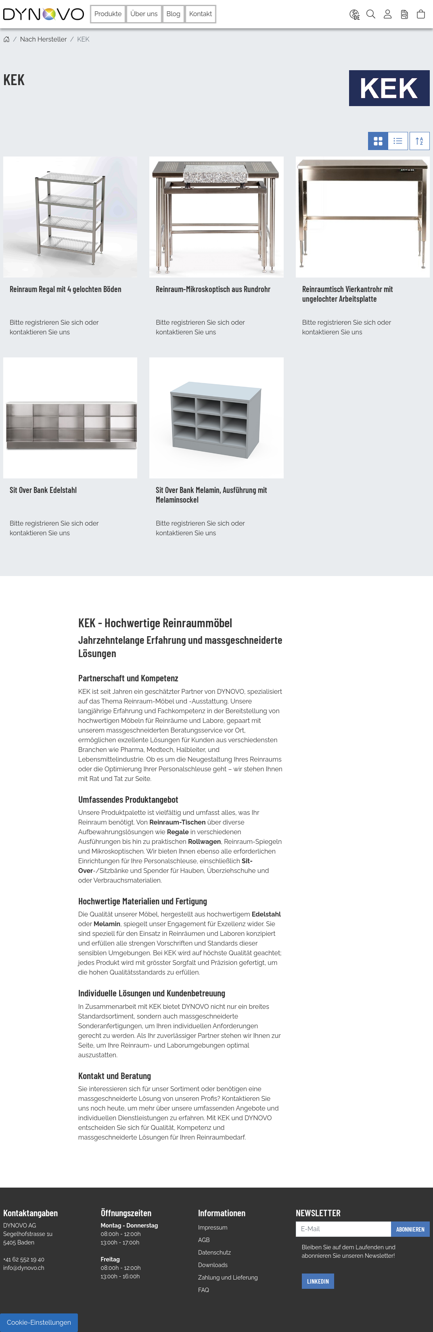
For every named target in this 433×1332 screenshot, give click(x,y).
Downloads (213, 1265)
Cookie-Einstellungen (39, 1322)
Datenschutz (214, 1252)
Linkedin (318, 1281)
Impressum (213, 1227)
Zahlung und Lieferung (228, 1277)
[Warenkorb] (421, 14)
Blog (173, 14)
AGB (203, 1240)
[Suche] (371, 14)
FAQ (203, 1290)
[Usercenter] (388, 14)
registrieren (42, 322)
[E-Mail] (343, 1229)
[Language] (353, 14)
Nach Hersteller (43, 39)
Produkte (107, 14)
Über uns (143, 14)
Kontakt (200, 14)
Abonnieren (410, 1229)
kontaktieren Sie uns (40, 332)
